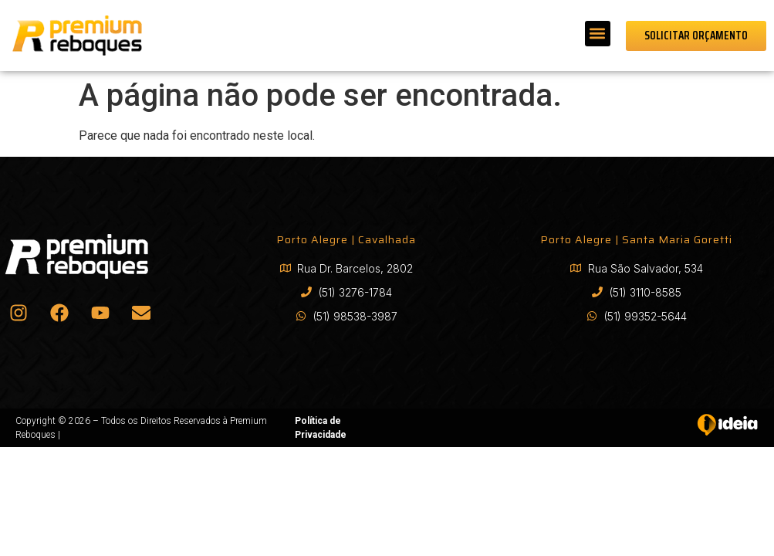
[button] (597, 33)
